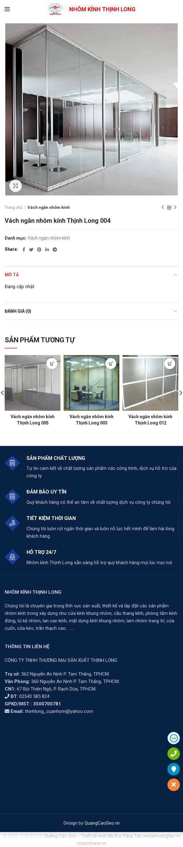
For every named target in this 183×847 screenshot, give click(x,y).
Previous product (163, 207)
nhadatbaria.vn (91, 843)
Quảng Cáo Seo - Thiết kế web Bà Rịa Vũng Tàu (93, 836)
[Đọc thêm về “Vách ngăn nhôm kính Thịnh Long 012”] (169, 363)
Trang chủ (13, 207)
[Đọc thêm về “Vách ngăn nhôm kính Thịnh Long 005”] (51, 363)
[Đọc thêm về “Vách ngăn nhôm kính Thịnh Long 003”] (110, 363)
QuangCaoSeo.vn (102, 823)
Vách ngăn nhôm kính (48, 207)
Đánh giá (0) (18, 311)
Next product (175, 207)
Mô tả (12, 274)
